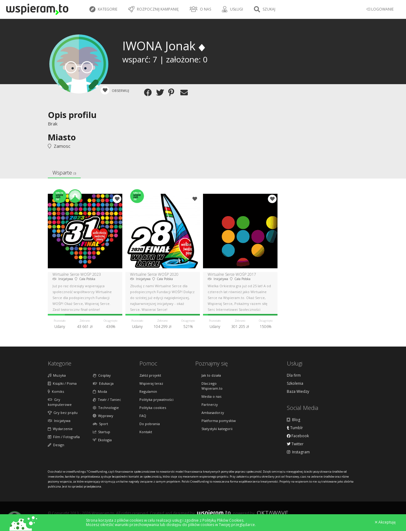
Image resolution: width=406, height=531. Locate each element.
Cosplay (102, 375)
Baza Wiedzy (298, 391)
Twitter (295, 444)
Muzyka (57, 375)
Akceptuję (385, 522)
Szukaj (264, 9)
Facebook (298, 435)
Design (56, 445)
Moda (100, 391)
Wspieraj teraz (151, 383)
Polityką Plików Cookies (222, 520)
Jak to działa (211, 375)
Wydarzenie (60, 428)
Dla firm (294, 375)
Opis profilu (72, 114)
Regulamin (148, 391)
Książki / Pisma (62, 383)
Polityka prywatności (156, 399)
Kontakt (145, 431)
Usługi (232, 9)
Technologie (106, 407)
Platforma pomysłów (218, 420)
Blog (293, 419)
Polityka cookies (152, 407)
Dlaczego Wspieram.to (212, 386)
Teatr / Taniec (107, 399)
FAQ (142, 415)
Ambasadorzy (212, 412)
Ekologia (102, 440)
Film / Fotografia (64, 436)
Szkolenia (295, 383)
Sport (100, 423)
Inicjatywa (59, 420)
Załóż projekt (150, 375)
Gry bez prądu (63, 412)
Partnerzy (209, 404)
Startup (101, 431)
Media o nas (211, 396)
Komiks (56, 391)
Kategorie (103, 9)
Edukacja (103, 383)
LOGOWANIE (380, 9)
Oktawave (272, 513)
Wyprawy (103, 415)
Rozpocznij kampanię (153, 9)
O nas (200, 9)
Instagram (298, 452)
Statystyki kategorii (216, 428)
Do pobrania (149, 423)
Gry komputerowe (60, 402)
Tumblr (295, 427)
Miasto (62, 137)
